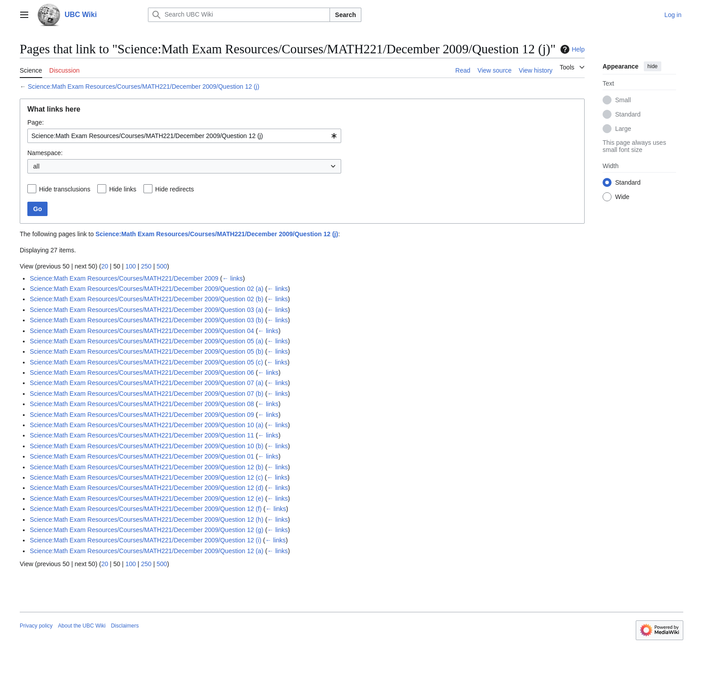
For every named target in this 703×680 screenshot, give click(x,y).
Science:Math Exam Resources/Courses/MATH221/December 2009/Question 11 (142, 435)
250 (146, 266)
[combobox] (184, 136)
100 (131, 266)
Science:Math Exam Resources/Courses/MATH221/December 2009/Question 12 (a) (146, 550)
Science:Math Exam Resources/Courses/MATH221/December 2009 (124, 278)
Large (623, 128)
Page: (35, 122)
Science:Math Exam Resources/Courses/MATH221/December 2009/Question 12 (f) (145, 508)
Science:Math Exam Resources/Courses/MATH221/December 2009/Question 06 (142, 372)
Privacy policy (36, 626)
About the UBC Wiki (81, 626)
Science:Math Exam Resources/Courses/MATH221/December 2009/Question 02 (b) (146, 299)
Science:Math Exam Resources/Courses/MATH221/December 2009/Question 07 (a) (146, 382)
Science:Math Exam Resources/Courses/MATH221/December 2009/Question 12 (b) (146, 467)
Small (623, 100)
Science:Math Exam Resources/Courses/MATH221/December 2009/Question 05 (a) (146, 341)
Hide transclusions (64, 189)
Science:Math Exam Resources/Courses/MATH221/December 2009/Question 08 (142, 403)
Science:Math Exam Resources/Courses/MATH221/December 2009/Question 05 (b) (146, 351)
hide (652, 66)
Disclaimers (125, 626)
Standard (628, 114)
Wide (622, 196)
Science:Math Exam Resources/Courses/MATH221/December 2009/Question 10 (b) (146, 446)
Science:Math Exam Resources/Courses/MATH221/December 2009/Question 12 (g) (146, 529)
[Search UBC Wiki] (239, 15)
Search (345, 14)
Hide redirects (174, 189)
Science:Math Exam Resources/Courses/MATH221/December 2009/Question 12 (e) (146, 498)
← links (232, 278)
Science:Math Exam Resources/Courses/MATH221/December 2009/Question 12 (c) (146, 477)
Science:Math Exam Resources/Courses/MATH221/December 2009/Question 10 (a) (146, 425)
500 (161, 266)
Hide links (122, 189)
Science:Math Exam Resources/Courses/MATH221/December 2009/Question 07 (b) (146, 393)
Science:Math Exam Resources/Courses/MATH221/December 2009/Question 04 (142, 330)
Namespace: (45, 152)
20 (104, 266)
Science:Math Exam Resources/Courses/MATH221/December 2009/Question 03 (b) (146, 320)
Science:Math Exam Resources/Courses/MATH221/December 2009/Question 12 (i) (145, 540)
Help (571, 49)
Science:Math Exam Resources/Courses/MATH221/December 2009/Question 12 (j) (143, 86)
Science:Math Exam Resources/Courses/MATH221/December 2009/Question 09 (142, 414)
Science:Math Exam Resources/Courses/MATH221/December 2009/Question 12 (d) (146, 487)
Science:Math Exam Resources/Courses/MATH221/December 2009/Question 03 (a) (146, 309)
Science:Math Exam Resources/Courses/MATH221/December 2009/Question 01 (142, 456)
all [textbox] (36, 166)
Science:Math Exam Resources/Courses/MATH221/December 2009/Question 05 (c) (146, 362)
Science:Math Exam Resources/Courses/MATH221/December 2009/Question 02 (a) (146, 288)
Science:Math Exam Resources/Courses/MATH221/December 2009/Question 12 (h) (146, 519)
